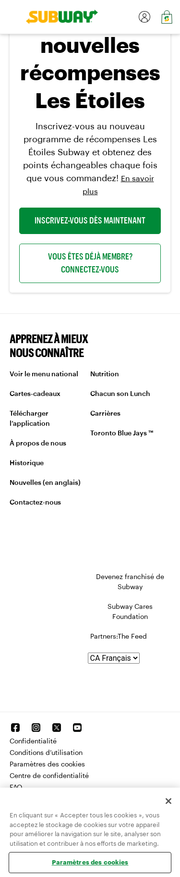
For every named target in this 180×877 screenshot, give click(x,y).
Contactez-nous (35, 502)
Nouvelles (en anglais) (45, 483)
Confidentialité (33, 741)
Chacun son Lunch (120, 394)
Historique (27, 463)
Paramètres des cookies (47, 764)
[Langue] (114, 658)
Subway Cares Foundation (130, 612)
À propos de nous (38, 443)
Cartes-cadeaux (35, 394)
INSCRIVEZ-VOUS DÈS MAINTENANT (90, 220)
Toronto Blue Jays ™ (121, 433)
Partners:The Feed (118, 636)
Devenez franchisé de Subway (130, 582)
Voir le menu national (44, 374)
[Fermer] (168, 801)
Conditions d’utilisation (46, 753)
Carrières (105, 413)
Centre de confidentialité (49, 776)
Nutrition (104, 374)
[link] (58, 17)
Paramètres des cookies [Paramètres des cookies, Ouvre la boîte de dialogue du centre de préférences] (90, 862)
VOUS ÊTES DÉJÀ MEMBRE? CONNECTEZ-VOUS (90, 263)
